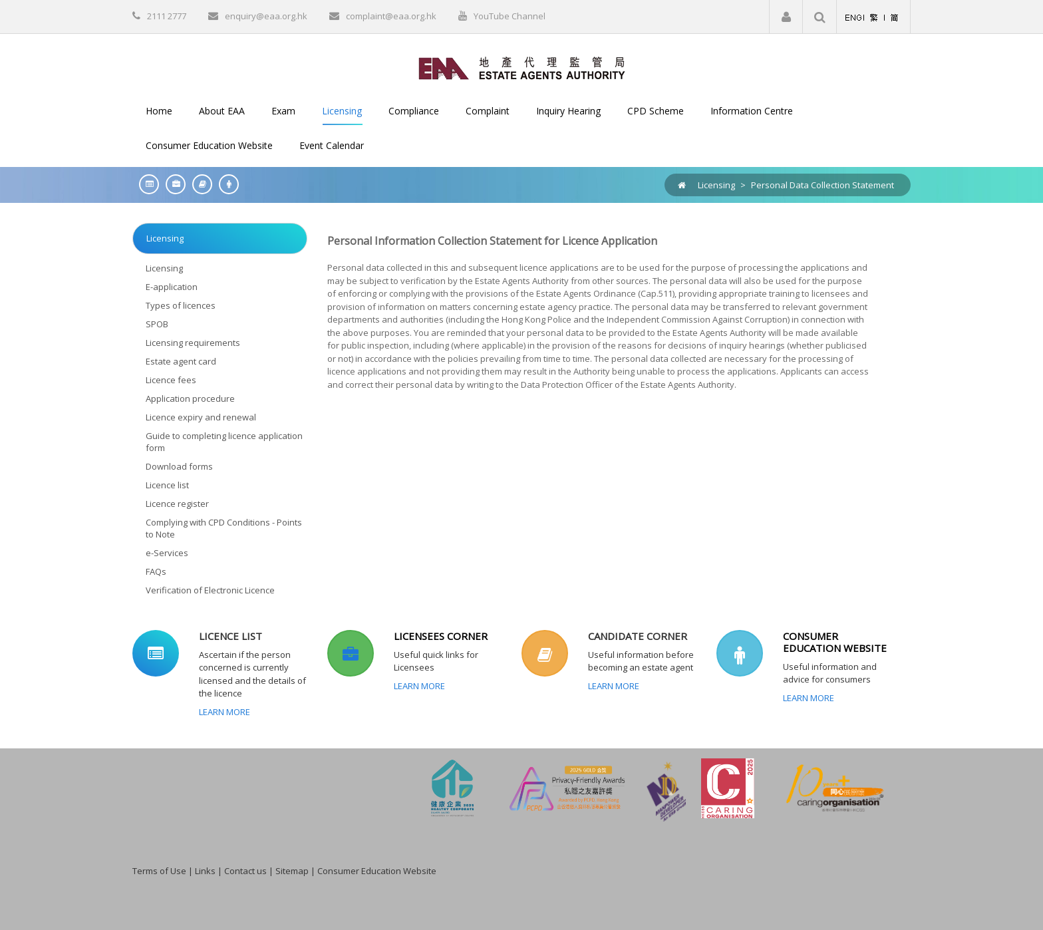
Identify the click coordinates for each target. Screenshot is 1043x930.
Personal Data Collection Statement (822, 185)
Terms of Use (159, 871)
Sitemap (292, 871)
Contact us (245, 871)
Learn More (224, 712)
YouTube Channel (509, 16)
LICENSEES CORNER (441, 636)
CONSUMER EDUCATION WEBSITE (835, 642)
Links (205, 871)
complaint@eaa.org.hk (391, 16)
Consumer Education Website (376, 871)
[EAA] (521, 67)
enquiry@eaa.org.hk (266, 16)
